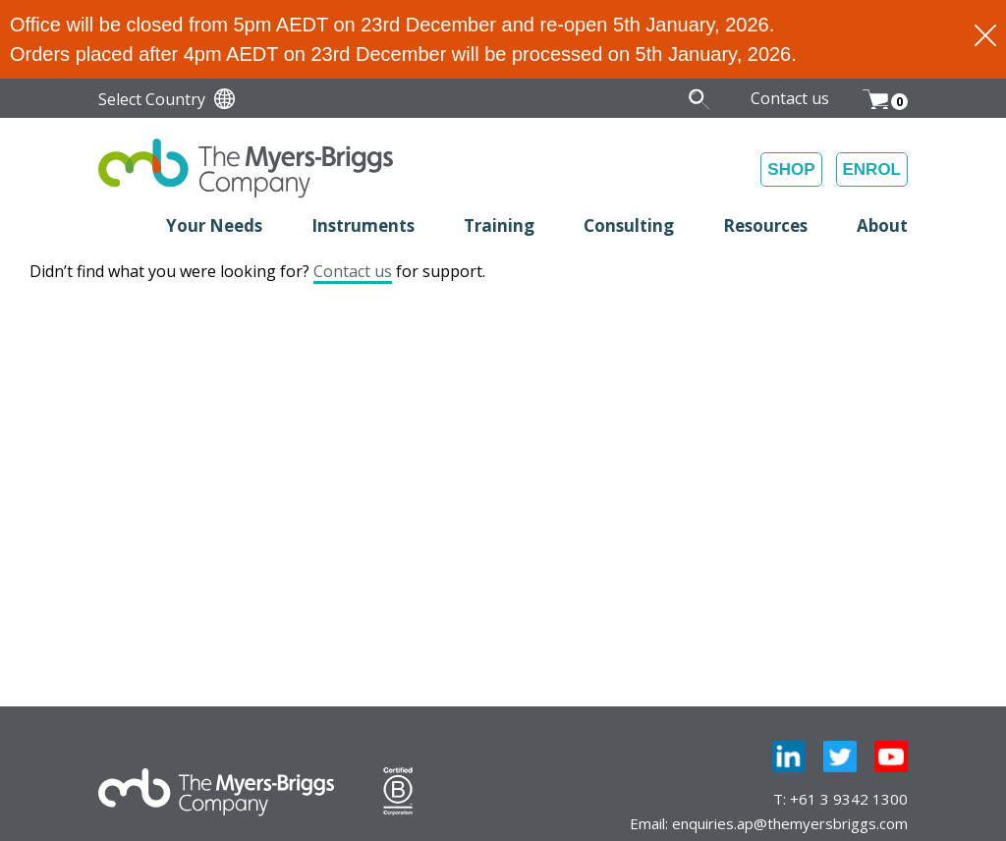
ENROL (872, 169)
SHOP (790, 169)
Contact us (352, 271)
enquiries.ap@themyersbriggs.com (790, 823)
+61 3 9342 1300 (849, 799)
